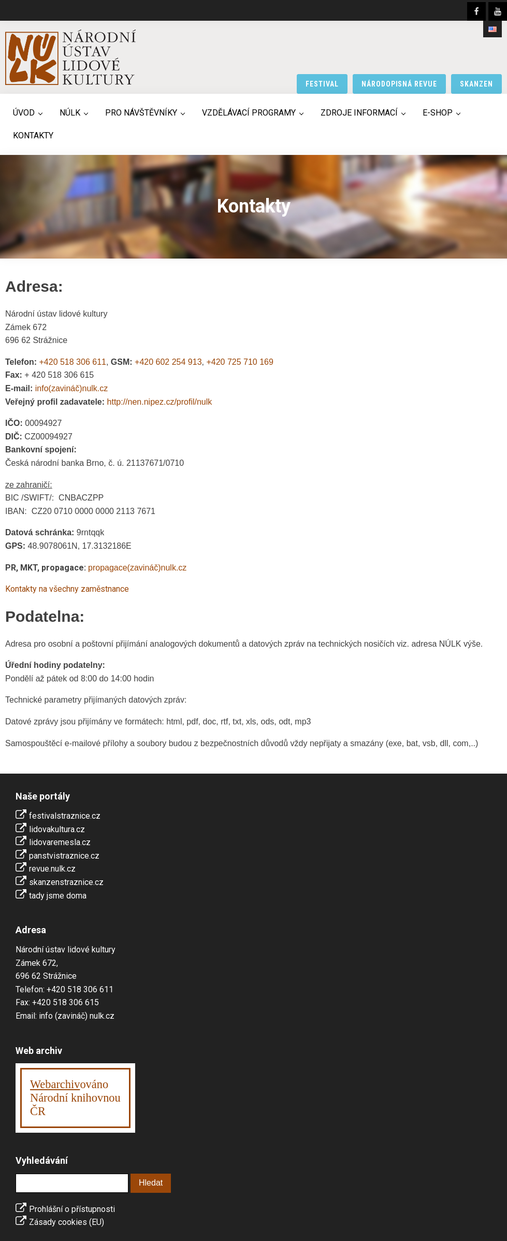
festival (322, 84)
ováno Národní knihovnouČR (75, 1098)
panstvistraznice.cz (64, 856)
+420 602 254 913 (168, 362)
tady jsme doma (57, 896)
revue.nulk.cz (52, 869)
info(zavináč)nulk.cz (71, 388)
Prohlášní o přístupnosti (72, 1209)
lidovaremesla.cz (60, 842)
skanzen (476, 84)
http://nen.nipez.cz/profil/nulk (159, 401)
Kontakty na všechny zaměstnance (67, 589)
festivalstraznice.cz (64, 816)
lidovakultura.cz (57, 829)
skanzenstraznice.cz (66, 882)
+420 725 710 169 (239, 362)
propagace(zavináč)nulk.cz (137, 567)
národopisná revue (399, 84)
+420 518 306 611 (72, 362)
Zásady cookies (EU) (66, 1222)
